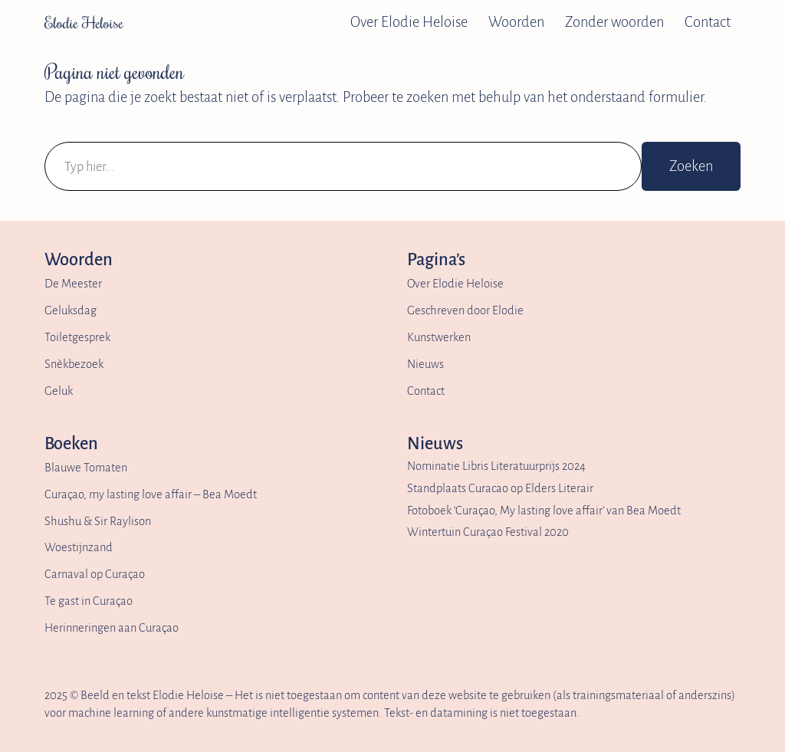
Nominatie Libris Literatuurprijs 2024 (496, 466)
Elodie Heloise (83, 22)
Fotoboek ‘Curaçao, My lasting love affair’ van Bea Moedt (544, 510)
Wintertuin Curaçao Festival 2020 (488, 532)
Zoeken (691, 166)
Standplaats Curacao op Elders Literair (500, 488)
